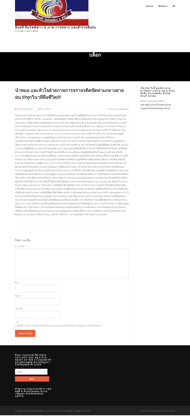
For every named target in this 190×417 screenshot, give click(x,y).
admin (47, 110)
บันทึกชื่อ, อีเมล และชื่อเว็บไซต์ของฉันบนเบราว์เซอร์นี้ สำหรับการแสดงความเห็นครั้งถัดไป (58, 327)
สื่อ (174, 6)
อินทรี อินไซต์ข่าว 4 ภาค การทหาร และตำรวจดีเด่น (55, 27)
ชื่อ (17, 284)
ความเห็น (20, 247)
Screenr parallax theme (150, 412)
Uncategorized (122, 110)
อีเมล (18, 297)
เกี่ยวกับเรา (163, 6)
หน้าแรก (149, 6)
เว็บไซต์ (19, 310)
